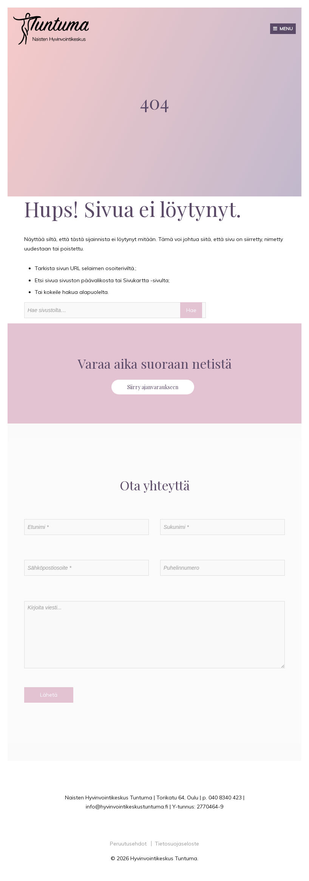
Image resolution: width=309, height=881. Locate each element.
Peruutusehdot (128, 843)
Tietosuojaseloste (177, 843)
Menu (286, 28)
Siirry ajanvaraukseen (152, 387)
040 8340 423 (225, 797)
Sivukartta (136, 280)
